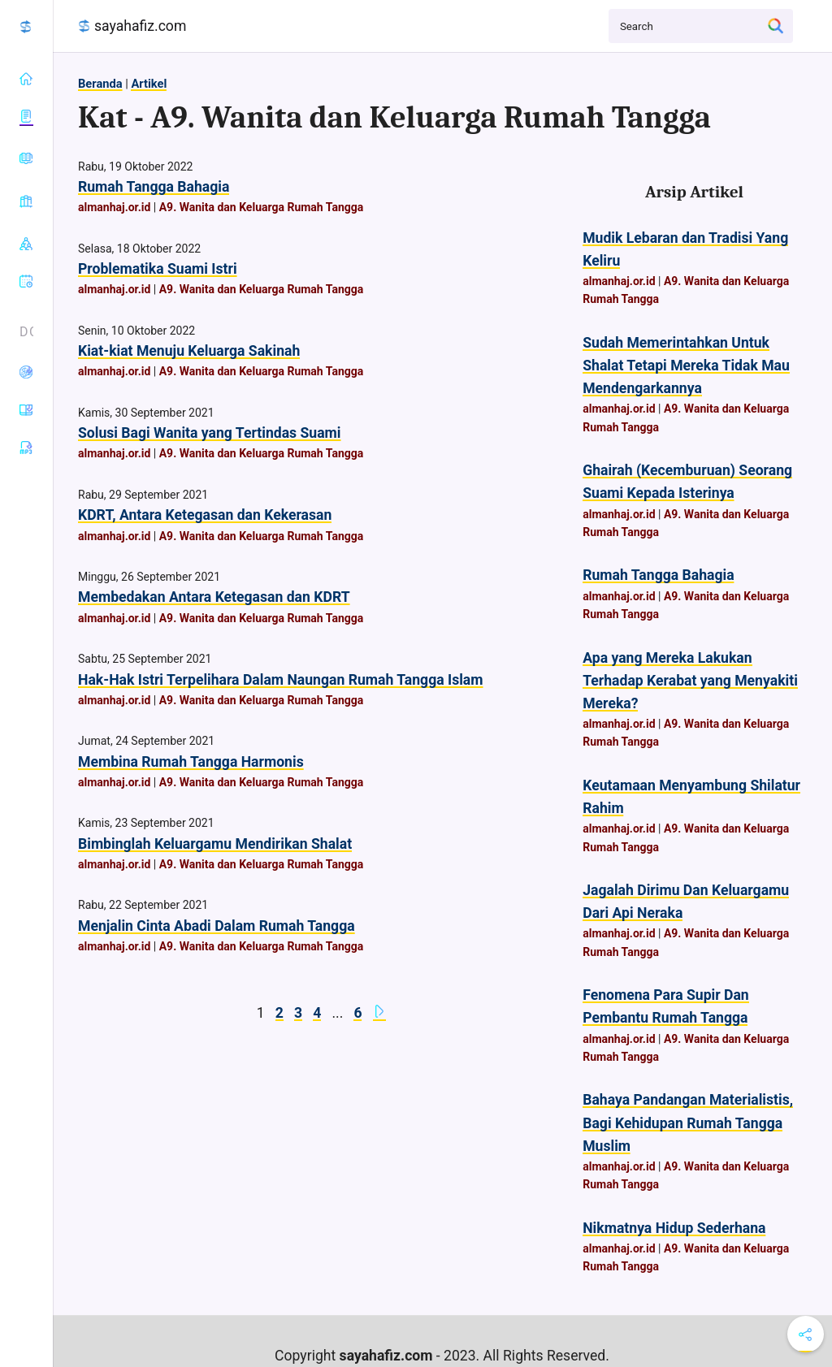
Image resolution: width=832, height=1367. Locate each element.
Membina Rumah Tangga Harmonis (191, 762)
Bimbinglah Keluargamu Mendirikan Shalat (215, 844)
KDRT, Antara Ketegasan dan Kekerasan (205, 515)
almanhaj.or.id (114, 207)
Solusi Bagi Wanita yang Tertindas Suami (209, 433)
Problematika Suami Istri (157, 269)
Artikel (149, 83)
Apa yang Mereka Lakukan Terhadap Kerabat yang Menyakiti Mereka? (690, 681)
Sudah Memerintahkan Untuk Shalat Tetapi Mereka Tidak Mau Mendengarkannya (686, 365)
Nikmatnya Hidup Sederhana (674, 1228)
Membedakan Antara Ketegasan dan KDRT (214, 597)
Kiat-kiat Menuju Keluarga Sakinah (189, 351)
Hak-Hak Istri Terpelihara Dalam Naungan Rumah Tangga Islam (280, 680)
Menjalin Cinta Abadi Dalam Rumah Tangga (216, 926)
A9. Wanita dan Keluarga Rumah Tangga (261, 207)
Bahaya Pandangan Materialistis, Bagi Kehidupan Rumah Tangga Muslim (688, 1122)
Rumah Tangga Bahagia (153, 187)
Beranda (100, 83)
